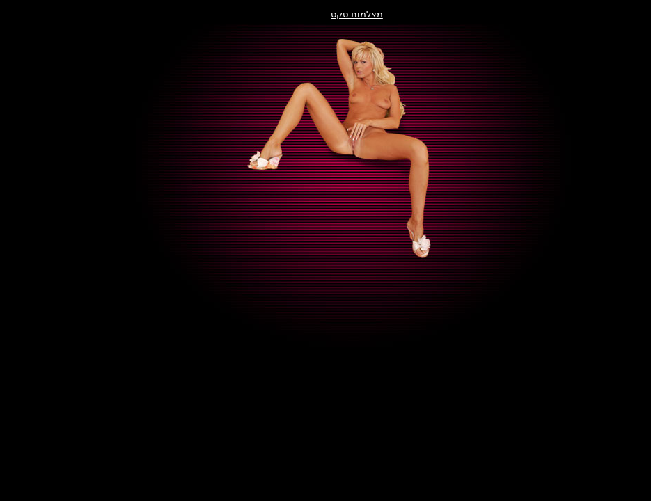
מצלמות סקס (325, 14)
